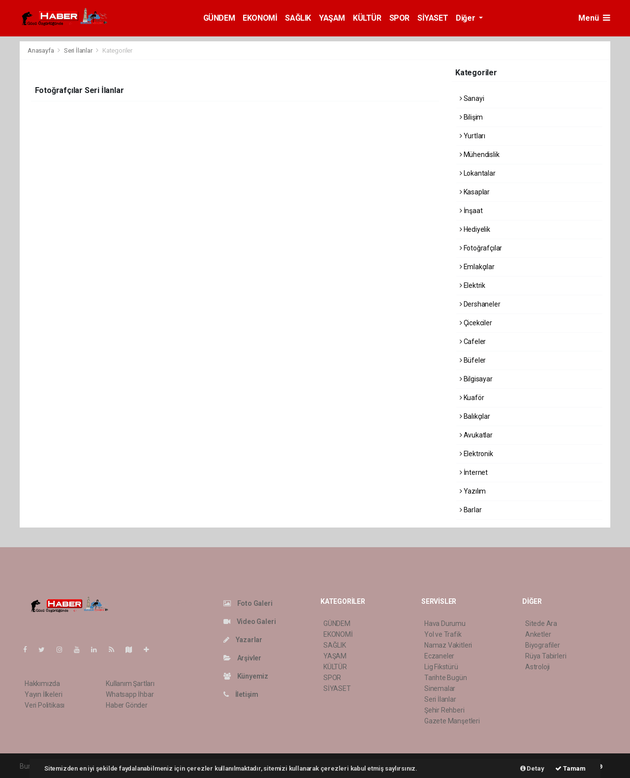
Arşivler (242, 658)
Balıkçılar (475, 416)
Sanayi (472, 98)
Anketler (538, 634)
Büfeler (473, 360)
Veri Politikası (44, 705)
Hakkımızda (42, 683)
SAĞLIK (298, 18)
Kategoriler (117, 50)
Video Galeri (249, 621)
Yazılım (473, 491)
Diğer (466, 18)
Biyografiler (542, 645)
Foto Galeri (248, 603)
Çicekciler (476, 323)
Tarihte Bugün (445, 678)
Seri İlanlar (78, 50)
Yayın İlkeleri (43, 694)
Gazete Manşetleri (452, 721)
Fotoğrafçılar (481, 248)
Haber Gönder (127, 705)
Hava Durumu (445, 623)
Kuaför (472, 398)
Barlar (470, 510)
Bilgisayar (476, 379)
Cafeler (473, 341)
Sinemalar (439, 688)
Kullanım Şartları (130, 683)
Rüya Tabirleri (545, 656)
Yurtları (472, 136)
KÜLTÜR (367, 18)
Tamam (570, 768)
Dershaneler (480, 304)
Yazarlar (242, 640)
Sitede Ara (541, 623)
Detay (532, 768)
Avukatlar (476, 435)
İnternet (474, 472)
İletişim (240, 694)
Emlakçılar (477, 267)
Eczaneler (439, 656)
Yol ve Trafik (443, 634)
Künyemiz (245, 676)
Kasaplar (475, 192)
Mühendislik (480, 154)
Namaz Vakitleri (448, 645)
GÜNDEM (219, 18)
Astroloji (537, 667)
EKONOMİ (260, 18)
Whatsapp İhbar (130, 694)
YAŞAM (332, 18)
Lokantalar (478, 173)
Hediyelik (475, 229)
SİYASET (432, 18)
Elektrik (472, 285)
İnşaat (471, 211)
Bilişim (471, 117)
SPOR (399, 18)
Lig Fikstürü (441, 667)
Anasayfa (41, 50)
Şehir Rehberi (444, 710)
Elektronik (476, 454)
